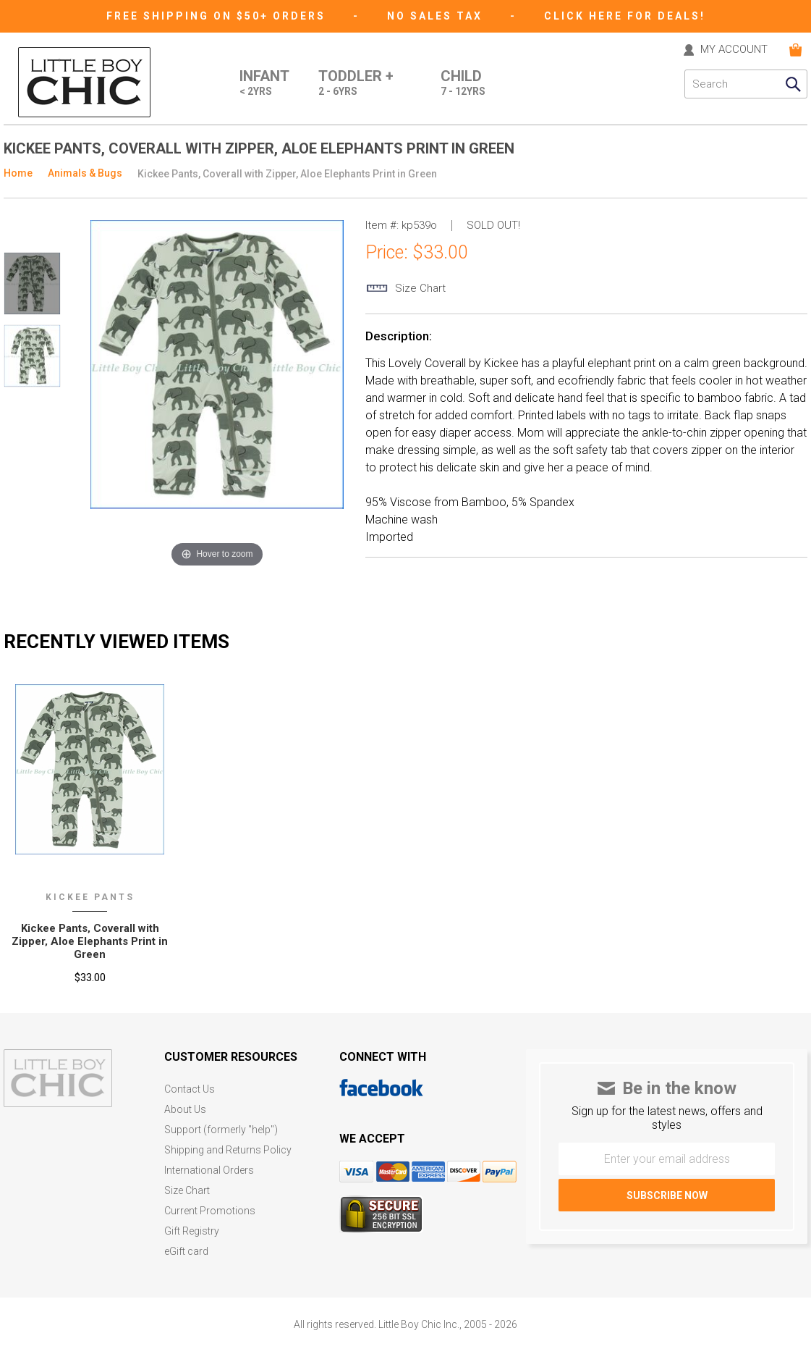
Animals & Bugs (85, 173)
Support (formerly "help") (221, 1130)
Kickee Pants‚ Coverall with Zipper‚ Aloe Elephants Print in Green (90, 941)
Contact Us (189, 1089)
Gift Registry (191, 1231)
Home (18, 173)
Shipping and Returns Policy (228, 1150)
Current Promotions (209, 1211)
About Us (185, 1109)
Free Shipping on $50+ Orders (218, 16)
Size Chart (187, 1190)
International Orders (209, 1170)
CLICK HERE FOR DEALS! (624, 16)
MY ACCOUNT (734, 50)
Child (463, 84)
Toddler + (356, 84)
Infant (264, 84)
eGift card (186, 1251)
